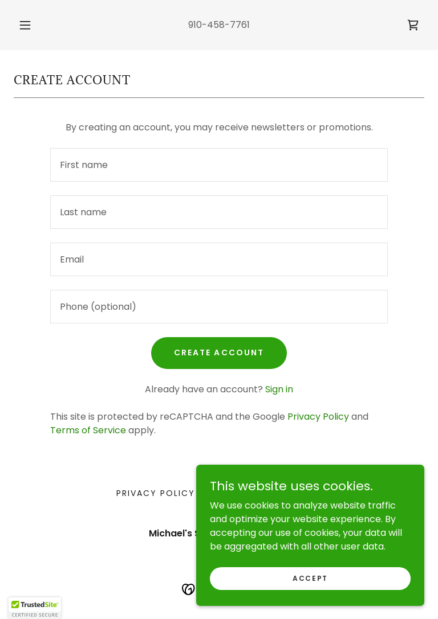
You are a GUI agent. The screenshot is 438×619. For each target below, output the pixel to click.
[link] (413, 25)
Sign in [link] (279, 389)
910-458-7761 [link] (219, 24)
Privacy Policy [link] (318, 416)
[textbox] (219, 165)
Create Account (218, 352)
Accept (310, 578)
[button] (31, 25)
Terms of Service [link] (88, 430)
